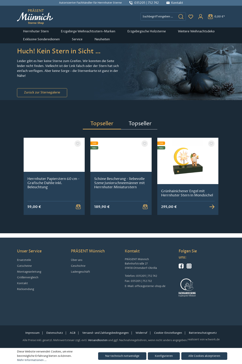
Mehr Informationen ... (32, 360)
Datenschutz (54, 332)
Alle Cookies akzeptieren (204, 356)
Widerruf (141, 332)
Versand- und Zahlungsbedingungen (105, 332)
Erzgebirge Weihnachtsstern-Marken (88, 31)
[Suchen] (181, 16)
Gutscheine (24, 266)
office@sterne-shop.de (150, 286)
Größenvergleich (27, 277)
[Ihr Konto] (201, 16)
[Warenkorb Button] (78, 211)
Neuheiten (102, 39)
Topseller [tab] (101, 123)
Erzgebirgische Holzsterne (146, 31)
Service (77, 39)
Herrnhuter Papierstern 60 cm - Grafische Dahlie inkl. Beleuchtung (53, 195)
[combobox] (158, 16)
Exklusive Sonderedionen (41, 39)
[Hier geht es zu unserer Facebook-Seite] (181, 267)
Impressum (32, 332)
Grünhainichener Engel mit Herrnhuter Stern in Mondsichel (187, 193)
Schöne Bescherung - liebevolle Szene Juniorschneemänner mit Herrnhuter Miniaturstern (119, 195)
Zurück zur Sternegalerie (42, 93)
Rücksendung (25, 289)
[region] (121, 178)
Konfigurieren (164, 356)
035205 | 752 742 (146, 2)
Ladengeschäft (80, 271)
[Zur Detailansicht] (212, 211)
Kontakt (22, 283)
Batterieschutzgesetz (203, 332)
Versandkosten (98, 340)
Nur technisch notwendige (122, 356)
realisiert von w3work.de (204, 339)
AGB (72, 332)
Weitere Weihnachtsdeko (196, 31)
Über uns (76, 260)
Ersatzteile (24, 260)
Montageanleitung (29, 271)
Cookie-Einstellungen (168, 332)
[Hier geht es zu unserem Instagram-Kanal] (189, 267)
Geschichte (78, 266)
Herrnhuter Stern (36, 31)
